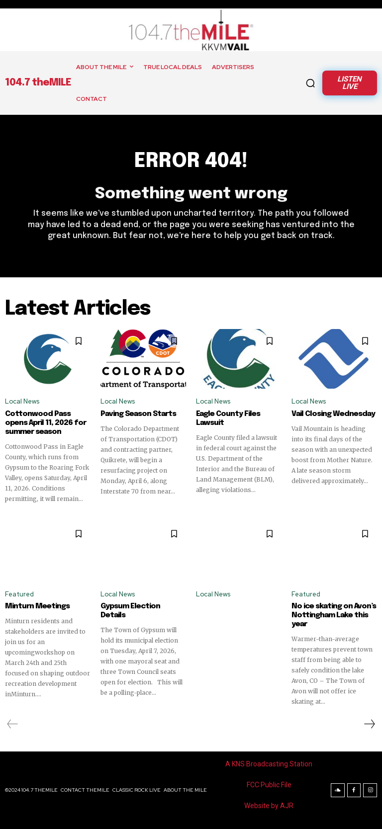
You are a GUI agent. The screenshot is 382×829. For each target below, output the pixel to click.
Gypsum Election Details (143, 606)
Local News (22, 402)
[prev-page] (12, 724)
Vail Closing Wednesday (333, 414)
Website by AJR (268, 806)
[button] (310, 83)
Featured (19, 594)
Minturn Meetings (37, 606)
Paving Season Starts (138, 414)
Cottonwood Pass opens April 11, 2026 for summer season (45, 423)
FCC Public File (269, 785)
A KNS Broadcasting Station (268, 764)
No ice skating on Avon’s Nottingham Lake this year (333, 615)
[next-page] (369, 724)
